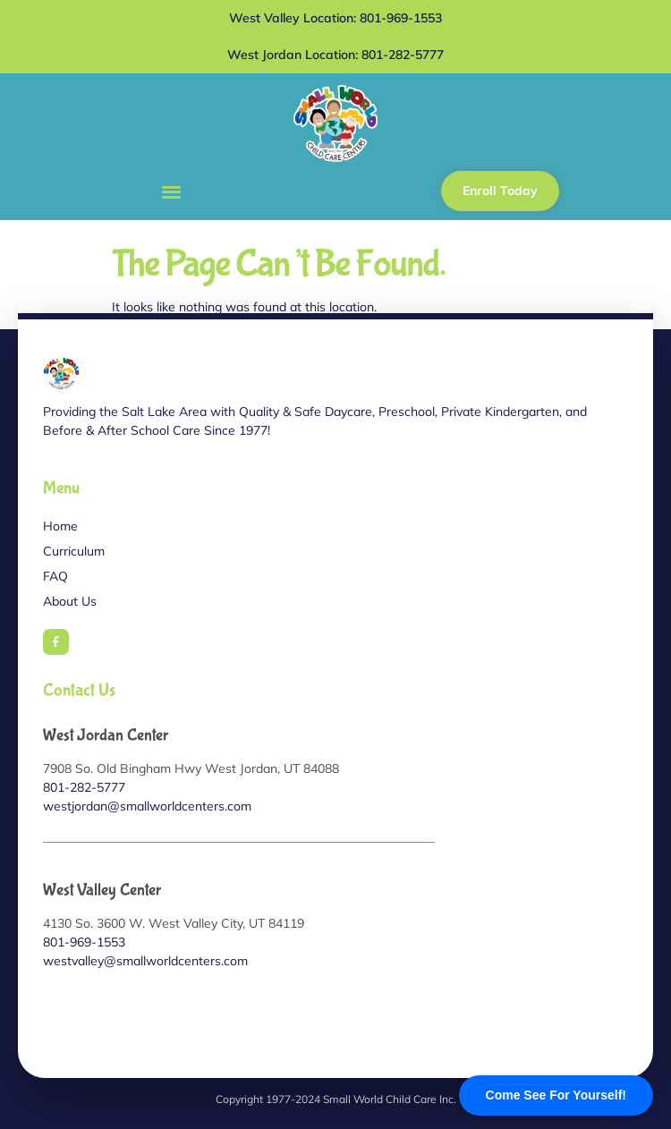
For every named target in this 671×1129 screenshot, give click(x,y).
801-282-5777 (84, 787)
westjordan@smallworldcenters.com (147, 806)
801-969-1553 (84, 942)
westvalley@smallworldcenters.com (145, 961)
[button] (171, 191)
